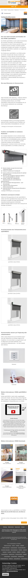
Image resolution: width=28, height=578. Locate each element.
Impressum (17, 527)
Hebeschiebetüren (14, 549)
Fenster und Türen (11, 9)
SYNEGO (17, 545)
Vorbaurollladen (7, 556)
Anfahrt (22, 527)
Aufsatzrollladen (14, 556)
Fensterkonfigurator (21, 547)
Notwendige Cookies (9, 563)
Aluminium (23, 552)
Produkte (5, 9)
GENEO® (22, 545)
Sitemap (5, 527)
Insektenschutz (12, 554)
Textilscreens (16, 9)
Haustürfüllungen (4, 554)
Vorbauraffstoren (17, 558)
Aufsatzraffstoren (24, 558)
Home (2, 9)
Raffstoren (11, 558)
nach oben (24, 522)
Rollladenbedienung (4, 558)
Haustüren (5, 552)
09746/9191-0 (7, 531)
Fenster (13, 545)
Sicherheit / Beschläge (5, 549)
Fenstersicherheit (14, 547)
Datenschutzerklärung (20, 432)
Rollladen (25, 554)
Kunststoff (9, 552)
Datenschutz (11, 527)
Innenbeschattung (18, 554)
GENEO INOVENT (6, 547)
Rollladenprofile (21, 556)
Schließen (5, 574)
